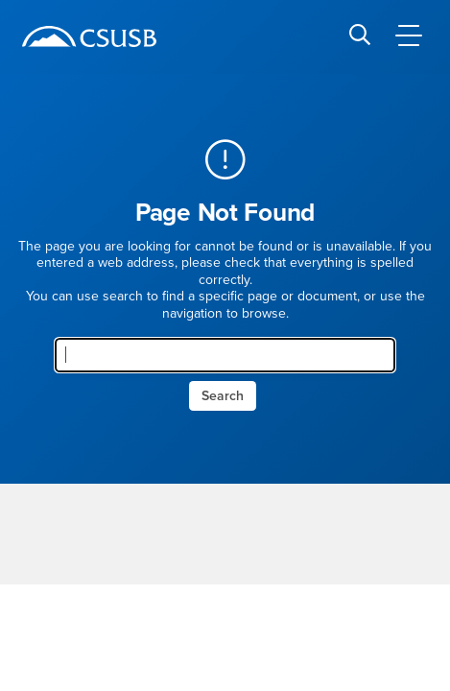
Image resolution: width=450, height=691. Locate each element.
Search (222, 396)
